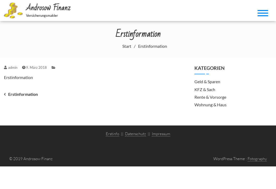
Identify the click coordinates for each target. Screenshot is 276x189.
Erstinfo (112, 133)
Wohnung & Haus (210, 104)
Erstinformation (18, 77)
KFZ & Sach (204, 89)
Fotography (257, 158)
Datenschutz (135, 133)
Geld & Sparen (207, 81)
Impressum (161, 133)
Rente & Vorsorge (210, 96)
